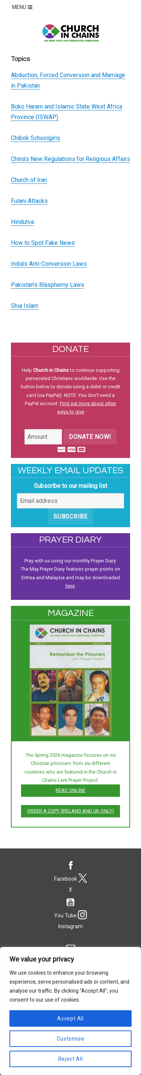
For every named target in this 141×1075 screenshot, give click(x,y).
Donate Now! (90, 436)
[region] (70, 1011)
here (70, 586)
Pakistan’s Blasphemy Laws (47, 284)
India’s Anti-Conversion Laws (49, 263)
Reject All (70, 1059)
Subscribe (70, 516)
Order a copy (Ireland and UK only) (70, 811)
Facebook (70, 870)
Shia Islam (24, 305)
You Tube (70, 906)
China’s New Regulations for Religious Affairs (70, 159)
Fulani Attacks (29, 200)
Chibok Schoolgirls (35, 138)
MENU (23, 7)
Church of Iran (29, 179)
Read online (70, 790)
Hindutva (22, 221)
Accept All (70, 1018)
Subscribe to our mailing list (70, 485)
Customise (71, 1039)
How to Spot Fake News (43, 242)
